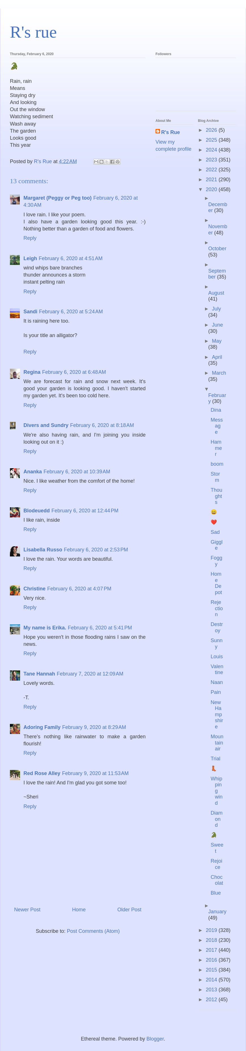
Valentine (217, 670)
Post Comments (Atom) (93, 931)
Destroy (217, 627)
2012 (212, 999)
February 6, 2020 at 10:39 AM (77, 471)
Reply (29, 238)
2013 (212, 989)
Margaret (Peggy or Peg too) (57, 198)
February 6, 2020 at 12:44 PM (84, 510)
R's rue (33, 32)
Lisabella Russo (42, 550)
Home (79, 909)
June (217, 325)
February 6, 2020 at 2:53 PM (96, 550)
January (217, 911)
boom (217, 464)
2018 (212, 940)
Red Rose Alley (41, 773)
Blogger (155, 1039)
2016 (212, 960)
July (216, 309)
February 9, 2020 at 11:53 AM (95, 773)
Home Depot (216, 583)
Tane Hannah (39, 674)
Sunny (217, 643)
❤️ (214, 522)
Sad (215, 532)
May (216, 341)
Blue (216, 893)
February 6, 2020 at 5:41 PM (100, 628)
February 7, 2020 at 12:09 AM (90, 674)
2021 (212, 179)
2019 (212, 930)
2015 (212, 970)
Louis (217, 656)
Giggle (217, 545)
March (219, 373)
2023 (212, 160)
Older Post (129, 909)
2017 (212, 950)
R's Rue (170, 132)
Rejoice (216, 864)
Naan (217, 682)
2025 (212, 140)
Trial (215, 758)
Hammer (216, 448)
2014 (212, 980)
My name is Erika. (44, 628)
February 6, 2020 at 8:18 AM (102, 425)
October (217, 248)
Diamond (217, 819)
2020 (212, 189)
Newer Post (27, 909)
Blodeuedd (36, 510)
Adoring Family (42, 727)
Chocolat (217, 880)
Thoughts (216, 496)
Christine (34, 589)
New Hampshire (217, 715)
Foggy (216, 561)
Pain (216, 692)
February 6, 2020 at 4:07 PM (79, 589)
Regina (31, 372)
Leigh (30, 258)
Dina (216, 410)
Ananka (32, 471)
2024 (212, 150)
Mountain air (217, 743)
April (217, 357)
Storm (215, 477)
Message (217, 426)
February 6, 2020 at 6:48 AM (74, 372)
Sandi (30, 311)
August (216, 293)
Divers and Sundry (45, 425)
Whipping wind (217, 791)
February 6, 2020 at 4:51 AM (71, 258)
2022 (212, 169)
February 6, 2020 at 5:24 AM (71, 311)
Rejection (217, 608)
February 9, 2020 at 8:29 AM (94, 727)
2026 (212, 130)
